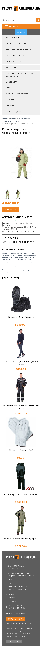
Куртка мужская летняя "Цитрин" (21, 539)
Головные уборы (14, 112)
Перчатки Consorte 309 (21, 450)
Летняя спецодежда (16, 43)
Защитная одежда (15, 55)
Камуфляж (11, 67)
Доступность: (7, 221)
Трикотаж (10, 106)
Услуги (9, 584)
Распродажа (13, 38)
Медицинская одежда (17, 94)
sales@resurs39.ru (17, 614)
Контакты (10, 597)
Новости (10, 592)
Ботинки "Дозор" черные (21, 317)
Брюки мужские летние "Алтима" (21, 494)
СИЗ (8, 88)
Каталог (13, 26)
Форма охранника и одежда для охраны (20, 74)
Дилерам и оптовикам (16, 586)
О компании (11, 595)
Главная (5, 119)
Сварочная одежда (10, 121)
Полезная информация (16, 589)
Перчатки (11, 100)
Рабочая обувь (13, 61)
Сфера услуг (12, 82)
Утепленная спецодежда (18, 49)
